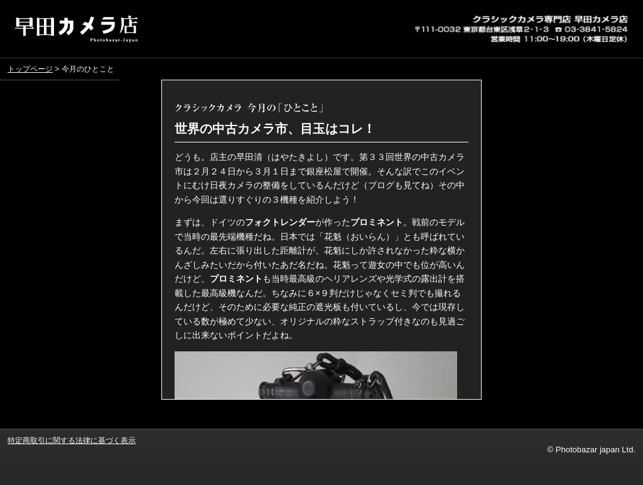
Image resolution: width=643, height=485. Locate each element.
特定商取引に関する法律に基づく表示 (72, 440)
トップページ (30, 69)
